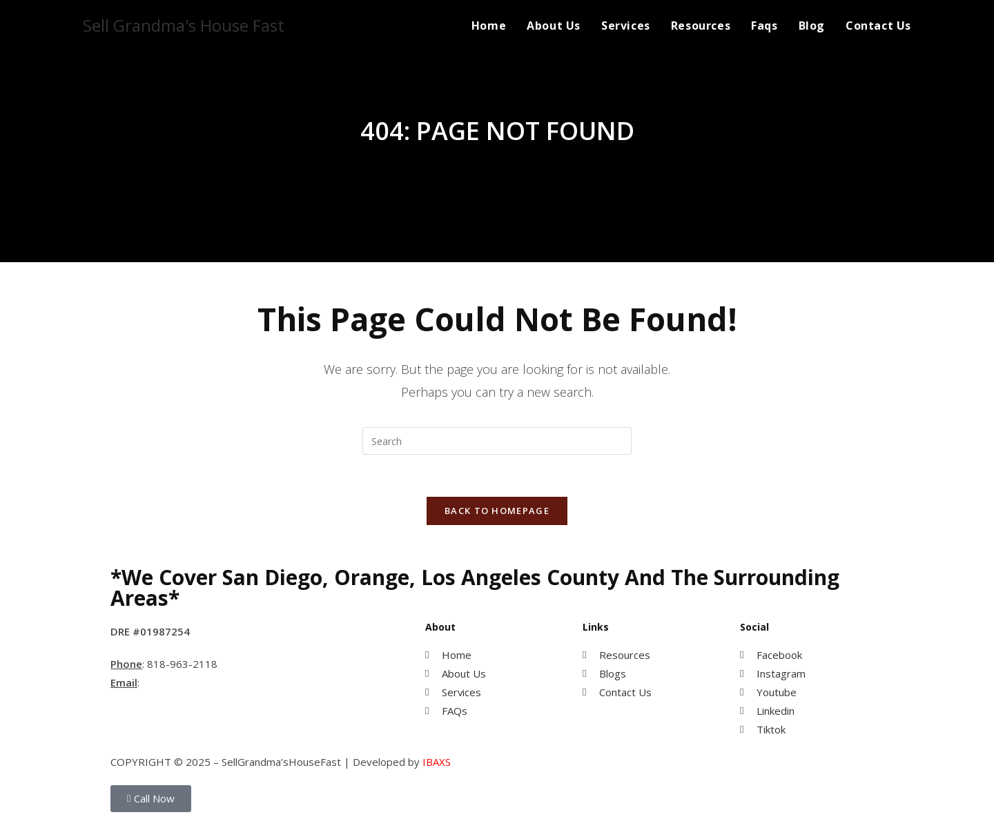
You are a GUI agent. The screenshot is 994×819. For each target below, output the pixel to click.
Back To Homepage (497, 510)
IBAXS (436, 762)
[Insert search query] (497, 441)
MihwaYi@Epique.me (194, 682)
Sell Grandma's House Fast (183, 25)
